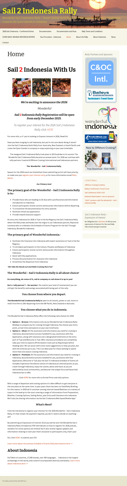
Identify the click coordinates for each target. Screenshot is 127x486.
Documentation (45, 31)
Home (68, 37)
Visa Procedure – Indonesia (50, 37)
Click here (102, 221)
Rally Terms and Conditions (92, 31)
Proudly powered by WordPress (14, 481)
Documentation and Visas (66, 31)
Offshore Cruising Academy (95, 185)
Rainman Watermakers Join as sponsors (99, 196)
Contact (5, 42)
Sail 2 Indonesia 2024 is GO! (95, 192)
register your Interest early (33, 175)
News (113, 37)
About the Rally (82, 37)
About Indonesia (99, 37)
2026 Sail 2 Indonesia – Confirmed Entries (18, 31)
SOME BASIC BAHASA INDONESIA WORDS (18, 37)
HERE (50, 129)
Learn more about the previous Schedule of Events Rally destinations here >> (40, 443)
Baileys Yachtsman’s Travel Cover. (97, 189)
